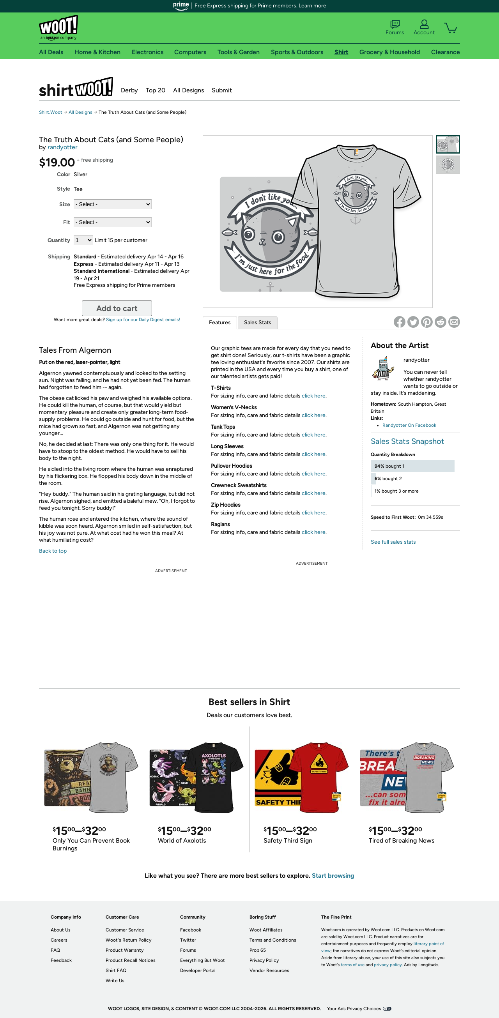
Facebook (190, 930)
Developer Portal (198, 970)
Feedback (61, 960)
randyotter (63, 147)
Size (64, 204)
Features (220, 322)
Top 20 (155, 90)
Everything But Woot (202, 960)
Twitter (188, 940)
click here (314, 395)
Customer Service (125, 930)
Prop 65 (258, 950)
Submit (222, 90)
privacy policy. (388, 964)
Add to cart (117, 308)
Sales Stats (257, 322)
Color (63, 174)
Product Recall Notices (131, 960)
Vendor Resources (269, 970)
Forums (395, 27)
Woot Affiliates (266, 930)
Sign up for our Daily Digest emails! (143, 319)
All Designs (188, 90)
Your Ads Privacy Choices (354, 1008)
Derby (129, 90)
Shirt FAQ (116, 970)
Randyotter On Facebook (409, 425)
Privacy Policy (264, 960)
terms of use (353, 964)
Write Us (115, 980)
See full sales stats (393, 542)
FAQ (55, 950)
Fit (66, 222)
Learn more (312, 5)
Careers (59, 940)
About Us (61, 930)
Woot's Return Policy (128, 940)
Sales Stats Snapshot (407, 441)
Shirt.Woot (76, 86)
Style (63, 189)
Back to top (53, 551)
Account (424, 27)
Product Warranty (124, 950)
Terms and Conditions (273, 940)
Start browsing (333, 875)
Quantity (59, 240)
